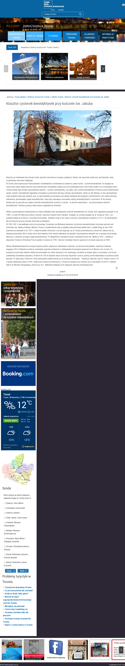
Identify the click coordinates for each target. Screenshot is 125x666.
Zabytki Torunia (57, 97)
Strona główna (20, 97)
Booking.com (6, 389)
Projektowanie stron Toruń (117, 665)
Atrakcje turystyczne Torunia (39, 97)
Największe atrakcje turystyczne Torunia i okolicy (40, 47)
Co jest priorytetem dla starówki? (19, 590)
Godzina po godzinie (10, 445)
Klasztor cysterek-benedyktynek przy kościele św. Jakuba (87, 97)
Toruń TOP (12, 47)
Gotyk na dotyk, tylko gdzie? (16, 593)
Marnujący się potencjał (15, 606)
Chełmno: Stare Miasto (14, 503)
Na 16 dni (6, 447)
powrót (62, 271)
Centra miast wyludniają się (16, 609)
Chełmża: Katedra (13, 513)
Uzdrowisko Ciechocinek (15, 508)
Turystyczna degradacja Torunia (18, 587)
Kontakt (61, 10)
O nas (53, 10)
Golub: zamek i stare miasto (16, 518)
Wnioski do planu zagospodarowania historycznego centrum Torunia (17, 600)
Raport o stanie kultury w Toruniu (18, 625)
